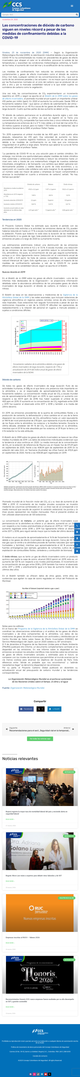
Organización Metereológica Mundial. (27, 693)
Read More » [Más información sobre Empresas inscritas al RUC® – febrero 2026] (10, 948)
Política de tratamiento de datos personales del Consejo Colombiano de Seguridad (40, 1050)
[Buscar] (77, 15)
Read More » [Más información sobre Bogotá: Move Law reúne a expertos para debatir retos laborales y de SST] (10, 886)
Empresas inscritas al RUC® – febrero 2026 (23, 943)
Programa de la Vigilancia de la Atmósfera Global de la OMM (46, 634)
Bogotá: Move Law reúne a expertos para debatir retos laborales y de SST (34, 881)
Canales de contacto (40, 1059)
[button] (72, 6)
